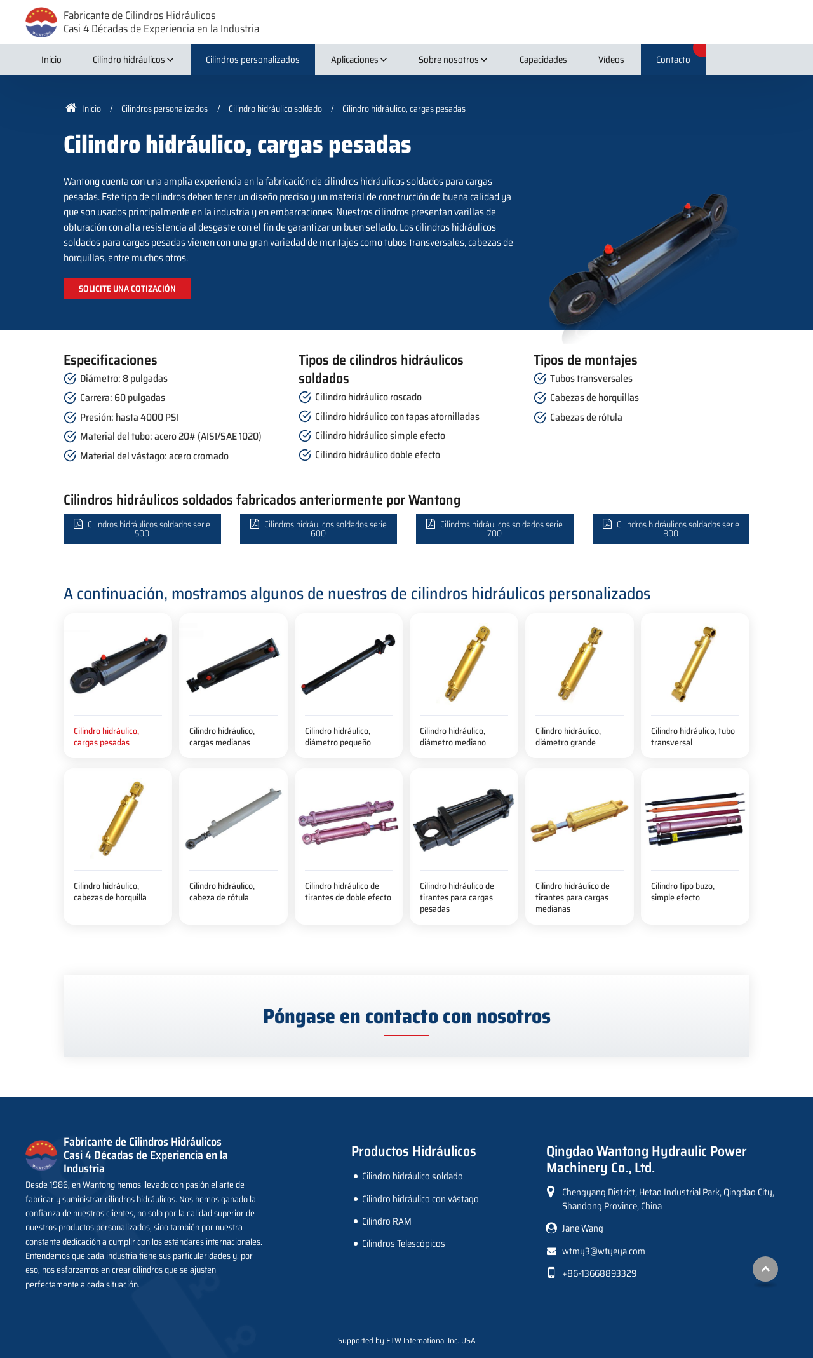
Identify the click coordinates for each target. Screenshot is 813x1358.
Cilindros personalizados (253, 59)
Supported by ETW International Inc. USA (407, 1340)
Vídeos (611, 59)
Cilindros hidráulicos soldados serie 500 (149, 529)
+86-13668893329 (599, 1273)
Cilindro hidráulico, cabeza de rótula (222, 891)
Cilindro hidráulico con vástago (420, 1199)
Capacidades (543, 59)
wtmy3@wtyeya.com (603, 1251)
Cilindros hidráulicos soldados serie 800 (678, 529)
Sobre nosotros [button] (449, 59)
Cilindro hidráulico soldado (275, 109)
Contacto (673, 59)
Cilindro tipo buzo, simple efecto (683, 891)
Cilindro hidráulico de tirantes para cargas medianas (572, 897)
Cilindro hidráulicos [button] (129, 59)
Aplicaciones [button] (355, 59)
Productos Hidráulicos (413, 1151)
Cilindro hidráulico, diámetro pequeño (338, 736)
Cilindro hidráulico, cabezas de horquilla (110, 891)
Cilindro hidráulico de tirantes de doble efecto (348, 891)
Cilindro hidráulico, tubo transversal (693, 736)
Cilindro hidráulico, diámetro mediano (453, 736)
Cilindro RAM (387, 1221)
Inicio (51, 59)
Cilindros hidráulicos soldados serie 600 (325, 529)
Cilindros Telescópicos (403, 1243)
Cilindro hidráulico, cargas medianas (222, 736)
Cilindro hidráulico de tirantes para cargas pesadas (457, 897)
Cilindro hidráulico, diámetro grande (568, 736)
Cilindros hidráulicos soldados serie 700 (501, 529)
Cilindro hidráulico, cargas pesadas (106, 736)
